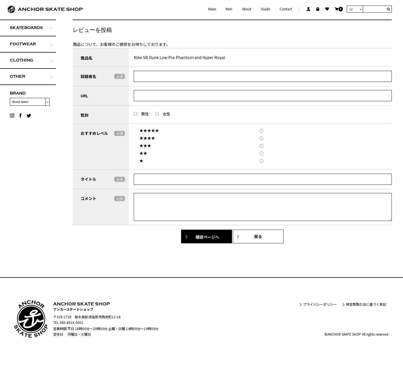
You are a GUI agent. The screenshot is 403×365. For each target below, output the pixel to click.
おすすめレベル (94, 133)
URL (84, 95)
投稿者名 (88, 76)
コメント (88, 198)
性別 (84, 115)
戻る (258, 236)
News (212, 9)
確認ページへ (207, 237)
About (246, 9)
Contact (286, 9)
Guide (265, 9)
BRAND (18, 93)
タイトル (88, 179)
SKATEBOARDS (26, 27)
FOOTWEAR (23, 44)
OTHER (17, 76)
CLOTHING (21, 60)
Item (229, 9)
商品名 (86, 58)
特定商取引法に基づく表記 (366, 304)
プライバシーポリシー (320, 304)
